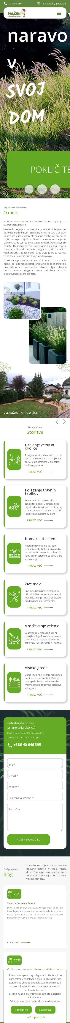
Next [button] (64, 421)
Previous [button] (57, 421)
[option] (35, 394)
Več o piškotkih (36, 1017)
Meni (58, 11)
